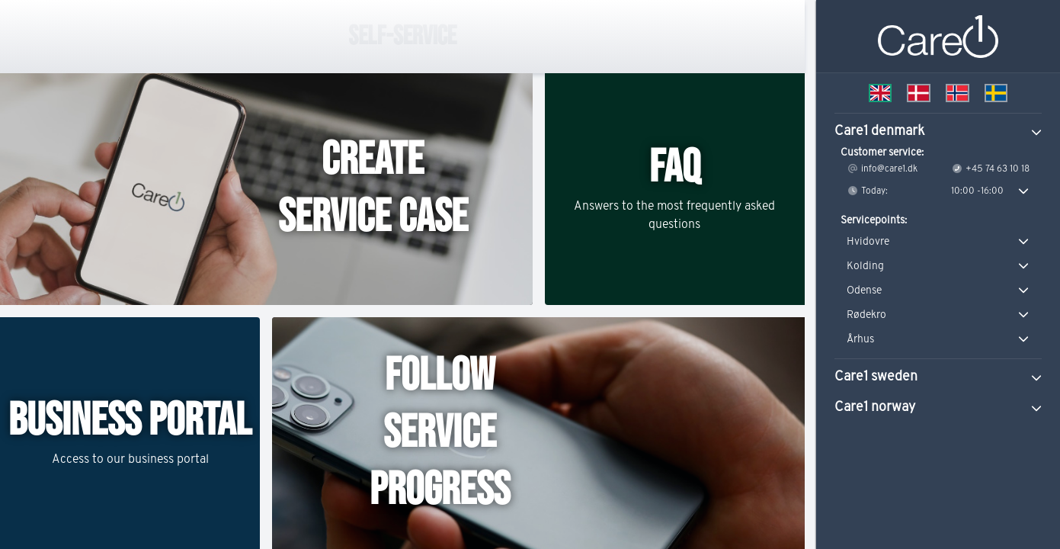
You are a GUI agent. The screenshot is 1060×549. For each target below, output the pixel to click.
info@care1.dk (882, 168)
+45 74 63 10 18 (990, 168)
